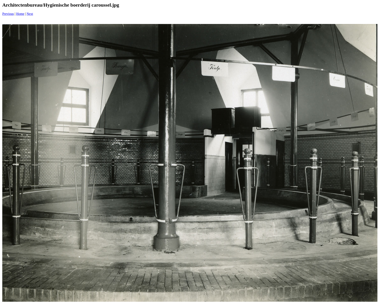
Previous (8, 13)
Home (20, 13)
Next (30, 13)
